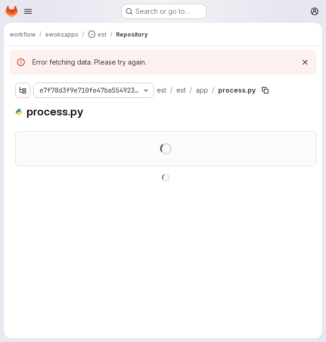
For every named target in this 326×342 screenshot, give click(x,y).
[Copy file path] (265, 90)
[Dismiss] (305, 62)
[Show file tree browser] (22, 90)
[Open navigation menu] (28, 11)
